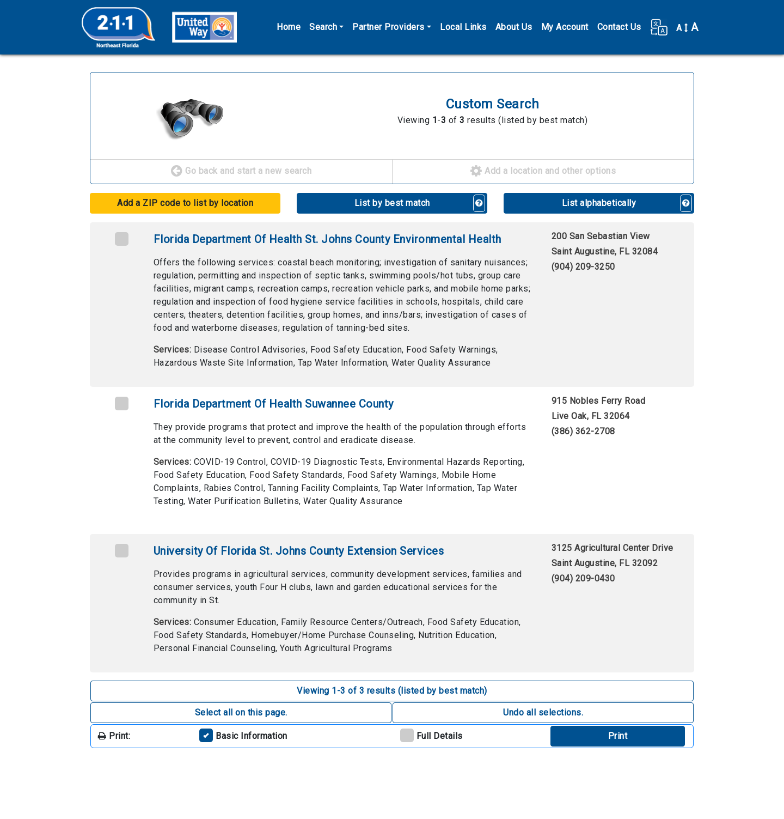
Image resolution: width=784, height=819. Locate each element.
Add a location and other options (543, 171)
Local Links (463, 27)
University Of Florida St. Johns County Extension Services (299, 550)
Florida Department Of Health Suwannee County (274, 403)
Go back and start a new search (241, 171)
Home (289, 27)
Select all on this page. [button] (241, 712)
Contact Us (619, 27)
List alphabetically (599, 203)
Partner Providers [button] (388, 27)
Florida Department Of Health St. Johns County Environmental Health (327, 239)
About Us (513, 27)
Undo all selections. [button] (543, 712)
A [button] (687, 27)
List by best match (392, 203)
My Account (565, 27)
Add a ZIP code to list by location (185, 203)
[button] (659, 27)
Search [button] (323, 27)
